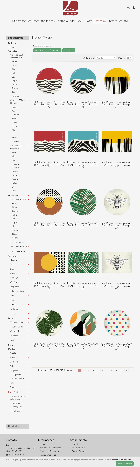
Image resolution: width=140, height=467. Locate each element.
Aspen (15, 111)
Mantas (88, 21)
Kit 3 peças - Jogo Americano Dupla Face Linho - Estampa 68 (83, 224)
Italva (14, 73)
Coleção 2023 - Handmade (17, 147)
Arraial (15, 61)
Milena (15, 175)
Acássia (15, 152)
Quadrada (15, 331)
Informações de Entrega (50, 448)
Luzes (14, 122)
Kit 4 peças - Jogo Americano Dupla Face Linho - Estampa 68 (83, 284)
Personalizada (16, 327)
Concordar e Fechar (124, 463)
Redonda (12, 43)
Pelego (13, 366)
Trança (11, 47)
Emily (14, 187)
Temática (14, 340)
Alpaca (13, 260)
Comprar (123, 21)
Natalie (15, 179)
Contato (75, 444)
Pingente (14, 370)
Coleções (33, 21)
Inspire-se (112, 21)
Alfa (13, 130)
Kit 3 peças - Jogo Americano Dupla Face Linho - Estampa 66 (49, 345)
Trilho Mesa (15, 411)
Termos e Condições (49, 455)
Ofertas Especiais (79, 451)
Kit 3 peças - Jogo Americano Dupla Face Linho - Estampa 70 (116, 103)
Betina (15, 183)
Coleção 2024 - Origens (17, 101)
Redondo (16, 403)
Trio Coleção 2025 (18, 199)
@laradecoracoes (15, 454)
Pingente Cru (18, 374)
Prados (15, 126)
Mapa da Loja (78, 448)
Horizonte (16, 134)
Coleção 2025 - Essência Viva (17, 56)
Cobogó (14, 278)
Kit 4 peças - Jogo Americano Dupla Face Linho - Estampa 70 (116, 163)
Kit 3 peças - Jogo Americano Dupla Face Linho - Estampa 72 (49, 103)
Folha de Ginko (17, 291)
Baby (72, 21)
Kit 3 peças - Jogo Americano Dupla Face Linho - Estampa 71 (83, 103)
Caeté (13, 353)
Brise (12, 269)
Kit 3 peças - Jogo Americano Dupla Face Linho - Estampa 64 (116, 345)
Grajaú (15, 69)
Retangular (17, 407)
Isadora (15, 168)
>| (131, 370)
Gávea (15, 65)
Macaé (15, 84)
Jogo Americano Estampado (17, 397)
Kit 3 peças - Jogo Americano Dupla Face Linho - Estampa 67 (116, 224)
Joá (13, 77)
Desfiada (14, 362)
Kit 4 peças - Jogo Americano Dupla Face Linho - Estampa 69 (49, 284)
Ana (14, 160)
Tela (12, 383)
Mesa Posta (100, 21)
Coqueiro (16, 114)
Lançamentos (19, 21)
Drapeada (14, 286)
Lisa (12, 300)
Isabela (15, 164)
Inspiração (44, 444)
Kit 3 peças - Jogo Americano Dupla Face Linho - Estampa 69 (49, 224)
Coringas (63, 21)
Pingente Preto (18, 378)
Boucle (13, 264)
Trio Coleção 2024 (18, 246)
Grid (12, 295)
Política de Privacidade (50, 451)
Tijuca (14, 92)
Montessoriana (17, 322)
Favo (14, 190)
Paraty (15, 88)
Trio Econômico (17, 242)
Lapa (14, 80)
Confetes (14, 282)
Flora (14, 118)
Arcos (14, 137)
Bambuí (15, 107)
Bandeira (16, 141)
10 (121, 370)
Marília (15, 171)
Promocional (48, 21)
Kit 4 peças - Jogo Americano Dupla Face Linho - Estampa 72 (49, 163)
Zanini (13, 304)
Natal (79, 21)
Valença (15, 96)
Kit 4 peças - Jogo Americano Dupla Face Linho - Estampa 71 (83, 163)
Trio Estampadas (17, 251)
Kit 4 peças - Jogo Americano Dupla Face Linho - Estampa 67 (116, 284)
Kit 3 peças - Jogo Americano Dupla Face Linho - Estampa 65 (83, 345)
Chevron (14, 273)
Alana (14, 156)
